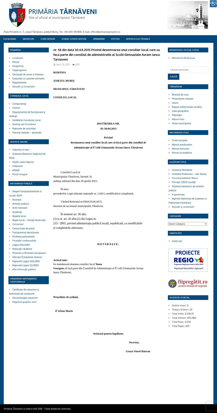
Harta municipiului (181, 123)
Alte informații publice (24, 269)
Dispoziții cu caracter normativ (28, 78)
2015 (77, 64)
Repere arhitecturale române (187, 106)
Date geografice (180, 110)
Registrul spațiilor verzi (24, 301)
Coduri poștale (179, 140)
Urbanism (99, 39)
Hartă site (177, 241)
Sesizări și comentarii (23, 86)
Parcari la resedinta (182, 152)
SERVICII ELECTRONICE (138, 39)
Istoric (175, 102)
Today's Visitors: (181, 309)
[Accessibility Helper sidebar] (213, 4)
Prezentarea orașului (182, 98)
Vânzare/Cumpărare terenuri (27, 257)
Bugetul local (19, 216)
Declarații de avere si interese (27, 74)
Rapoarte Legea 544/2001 (26, 261)
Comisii (16, 107)
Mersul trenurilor (180, 148)
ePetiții (115, 39)
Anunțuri (28, 39)
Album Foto (178, 119)
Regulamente (19, 82)
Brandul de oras (180, 94)
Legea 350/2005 (21, 244)
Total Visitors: (179, 317)
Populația (177, 115)
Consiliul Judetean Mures (185, 178)
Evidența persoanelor (23, 236)
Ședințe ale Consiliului (24, 124)
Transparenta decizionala (25, 232)
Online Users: (179, 305)
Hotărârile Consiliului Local (26, 120)
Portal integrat (19, 174)
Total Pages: (178, 325)
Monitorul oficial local (183, 57)
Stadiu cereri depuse (74, 39)
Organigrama (19, 70)
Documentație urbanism (25, 297)
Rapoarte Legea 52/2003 (25, 265)
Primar (15, 62)
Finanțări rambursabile (24, 240)
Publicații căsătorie (22, 248)
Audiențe (17, 211)
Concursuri (48, 39)
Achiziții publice (20, 203)
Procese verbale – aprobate (26, 132)
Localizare (9, 39)
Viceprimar (18, 66)
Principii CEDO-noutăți (184, 182)
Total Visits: (178, 313)
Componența (19, 103)
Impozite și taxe (20, 149)
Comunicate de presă (23, 228)
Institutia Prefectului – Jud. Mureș (189, 173)
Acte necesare (19, 207)
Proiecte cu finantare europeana (29, 252)
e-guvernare (178, 194)
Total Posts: (178, 321)
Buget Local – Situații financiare (29, 220)
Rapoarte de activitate (24, 128)
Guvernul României (182, 169)
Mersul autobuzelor (182, 144)
